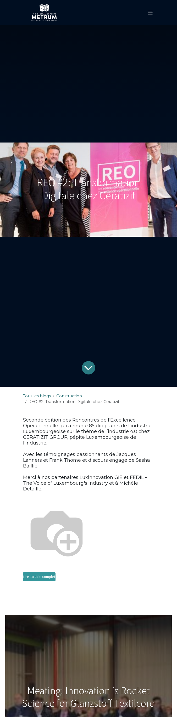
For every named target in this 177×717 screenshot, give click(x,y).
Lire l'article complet (39, 576)
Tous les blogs (37, 395)
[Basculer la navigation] (150, 12)
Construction (69, 395)
